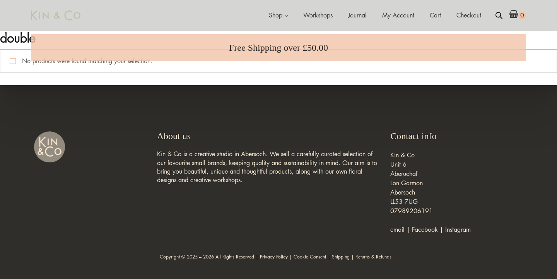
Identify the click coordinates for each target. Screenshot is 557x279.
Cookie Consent (310, 256)
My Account (398, 15)
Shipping (341, 256)
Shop (275, 15)
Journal (357, 15)
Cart (435, 15)
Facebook (425, 230)
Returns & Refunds (373, 256)
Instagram (458, 230)
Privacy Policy (274, 256)
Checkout (468, 15)
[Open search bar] (499, 15)
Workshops (318, 15)
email (397, 230)
